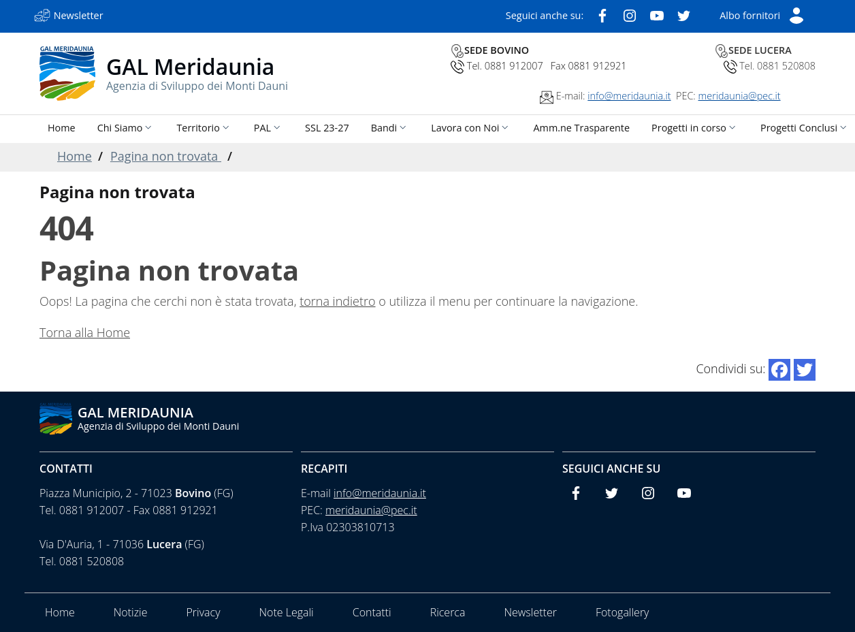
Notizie (131, 612)
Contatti (66, 468)
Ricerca (448, 612)
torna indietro (337, 301)
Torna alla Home (84, 332)
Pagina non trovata (165, 156)
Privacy (204, 612)
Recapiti (324, 468)
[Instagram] (630, 14)
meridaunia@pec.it (739, 95)
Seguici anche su (611, 468)
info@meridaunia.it (629, 95)
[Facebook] (602, 14)
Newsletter (530, 612)
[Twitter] (684, 14)
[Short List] (762, 14)
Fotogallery (622, 612)
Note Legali (286, 612)
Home (74, 156)
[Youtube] (657, 14)
